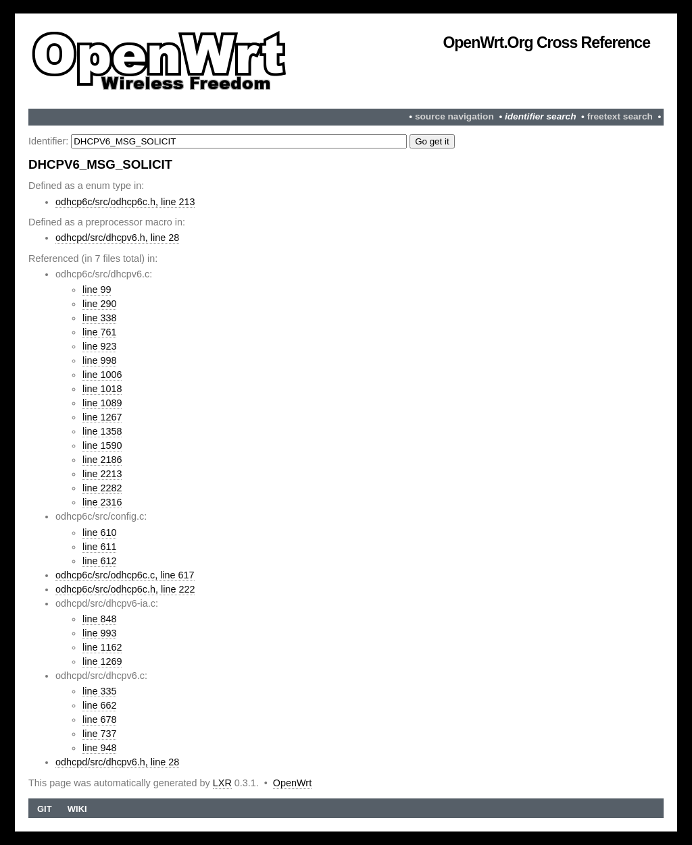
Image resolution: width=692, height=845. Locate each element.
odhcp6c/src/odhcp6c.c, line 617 (125, 575)
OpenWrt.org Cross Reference (546, 42)
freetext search (620, 116)
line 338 (99, 317)
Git (44, 809)
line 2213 (102, 473)
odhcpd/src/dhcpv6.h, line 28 (117, 237)
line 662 (99, 705)
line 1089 (102, 403)
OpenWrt (292, 783)
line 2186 (102, 459)
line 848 (99, 619)
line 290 (99, 303)
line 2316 (102, 502)
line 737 (99, 733)
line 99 (96, 289)
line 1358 (102, 431)
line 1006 (102, 374)
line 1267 (102, 417)
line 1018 (102, 388)
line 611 (99, 546)
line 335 (99, 691)
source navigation (454, 116)
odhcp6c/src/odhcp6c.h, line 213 (125, 201)
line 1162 (102, 647)
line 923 (99, 346)
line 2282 (102, 488)
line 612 (99, 560)
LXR (222, 783)
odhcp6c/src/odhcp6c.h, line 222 (125, 589)
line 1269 (102, 661)
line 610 (99, 532)
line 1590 (102, 445)
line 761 (99, 332)
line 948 (99, 747)
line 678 (99, 719)
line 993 (99, 633)
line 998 (99, 360)
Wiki (77, 809)
